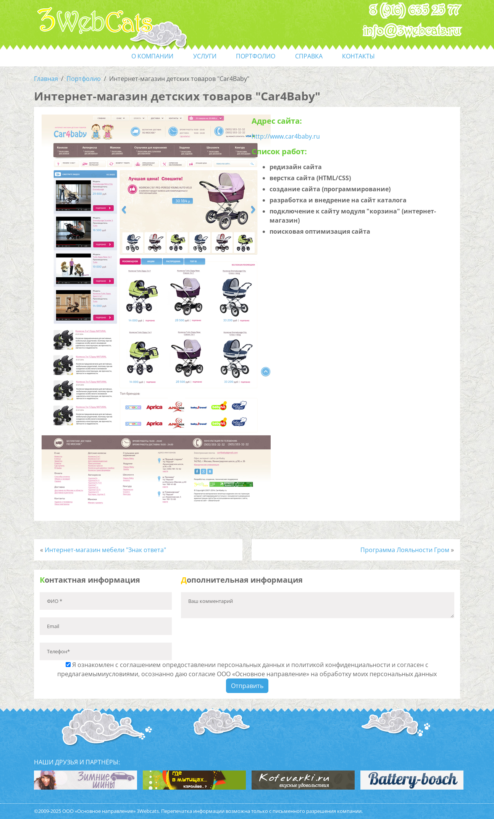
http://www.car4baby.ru (286, 136)
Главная (46, 78)
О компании (152, 56)
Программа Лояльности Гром (404, 550)
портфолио (255, 56)
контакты (358, 56)
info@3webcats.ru (412, 31)
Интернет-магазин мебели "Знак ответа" (105, 550)
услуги (204, 56)
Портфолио (83, 78)
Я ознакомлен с (247, 669)
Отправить (247, 686)
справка (309, 56)
